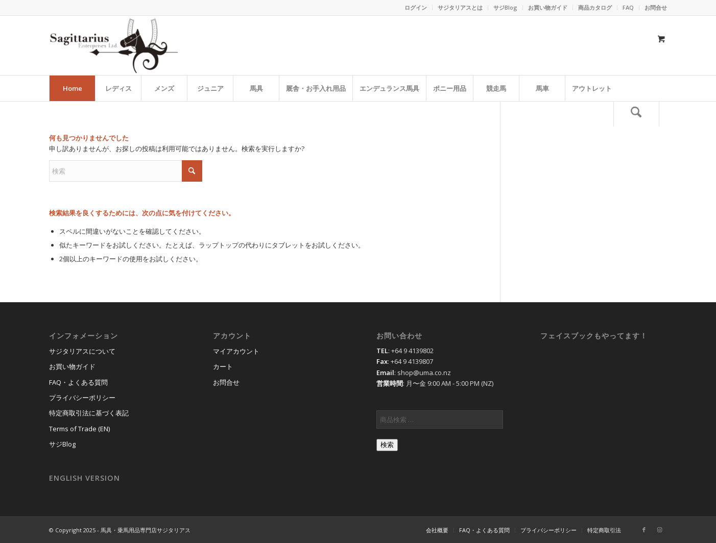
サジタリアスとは (460, 7)
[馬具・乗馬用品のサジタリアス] (113, 45)
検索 (387, 445)
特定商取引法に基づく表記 (89, 412)
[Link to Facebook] (644, 529)
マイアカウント (236, 351)
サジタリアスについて (82, 351)
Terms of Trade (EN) (79, 428)
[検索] (636, 114)
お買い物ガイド (547, 7)
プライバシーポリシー (82, 397)
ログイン (415, 7)
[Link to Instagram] (659, 529)
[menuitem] (416, 7)
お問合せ (656, 7)
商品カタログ (595, 7)
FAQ (628, 7)
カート (223, 366)
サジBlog (505, 7)
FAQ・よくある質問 (78, 382)
